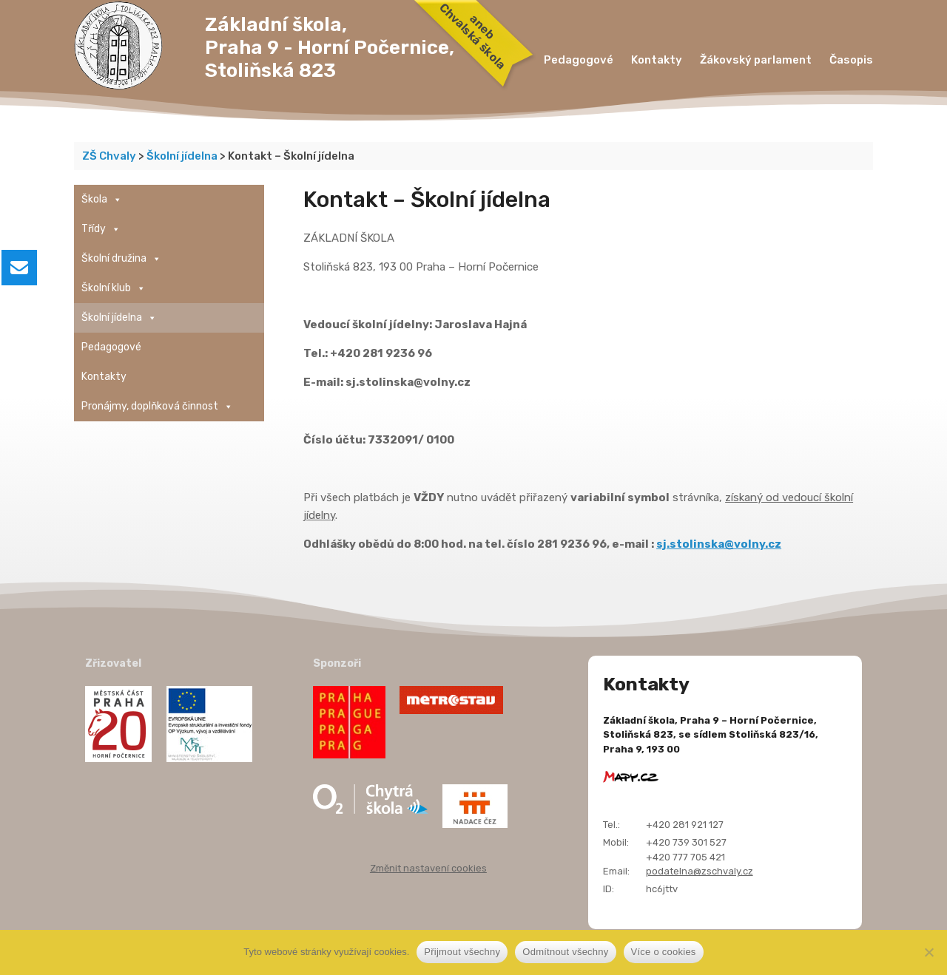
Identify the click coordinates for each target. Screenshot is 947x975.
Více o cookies (663, 951)
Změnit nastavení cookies (428, 868)
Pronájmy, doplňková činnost (157, 406)
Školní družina (121, 259)
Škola (101, 199)
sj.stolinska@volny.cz (718, 544)
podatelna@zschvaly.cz (699, 871)
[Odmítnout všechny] (928, 952)
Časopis (851, 60)
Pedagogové (578, 60)
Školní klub (113, 288)
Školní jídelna (119, 318)
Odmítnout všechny (565, 951)
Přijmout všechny (462, 951)
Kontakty (656, 60)
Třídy (101, 229)
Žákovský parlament (756, 60)
